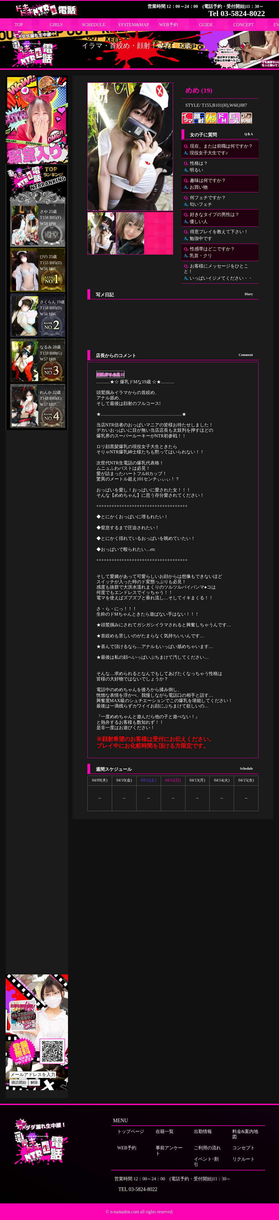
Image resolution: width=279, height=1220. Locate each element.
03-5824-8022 (143, 1189)
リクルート (243, 1159)
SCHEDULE (94, 24)
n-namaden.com (124, 1211)
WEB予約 (168, 24)
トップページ (130, 1131)
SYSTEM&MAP (133, 24)
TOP (19, 24)
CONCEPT (243, 24)
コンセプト (243, 1147)
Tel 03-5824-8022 (236, 13)
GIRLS (56, 24)
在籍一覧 (165, 1131)
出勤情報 (203, 1131)
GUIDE (206, 24)
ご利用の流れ (207, 1147)
